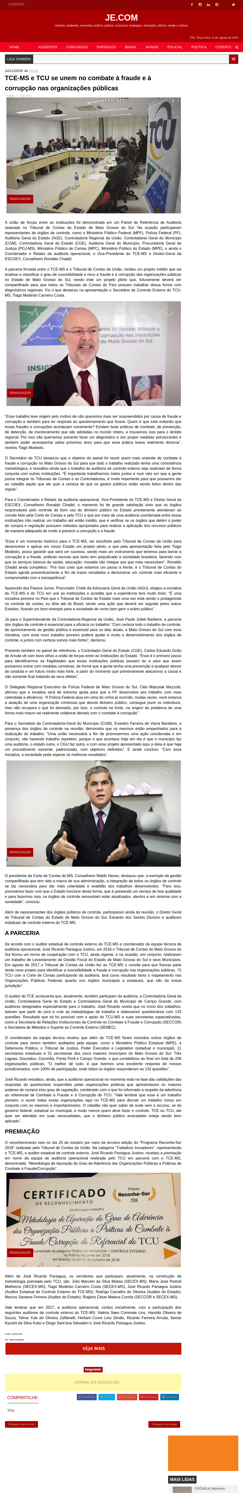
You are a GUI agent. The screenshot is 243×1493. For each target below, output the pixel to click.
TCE (22, 121)
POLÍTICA (198, 46)
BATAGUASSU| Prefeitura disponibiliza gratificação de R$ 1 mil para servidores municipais (214, 187)
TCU (28, 121)
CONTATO (16, 4)
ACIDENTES (47, 46)
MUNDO (152, 46)
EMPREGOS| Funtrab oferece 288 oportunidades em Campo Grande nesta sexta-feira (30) (216, 277)
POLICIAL (174, 46)
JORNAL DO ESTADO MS (88, 1427)
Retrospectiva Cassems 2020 (216, 157)
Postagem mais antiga (146, 1473)
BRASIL (131, 46)
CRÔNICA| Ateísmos (209, 128)
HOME (14, 46)
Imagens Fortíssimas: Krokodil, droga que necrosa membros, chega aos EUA (215, 247)
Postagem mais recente (21, 1473)
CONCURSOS (77, 46)
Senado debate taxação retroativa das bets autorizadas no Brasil (211, 216)
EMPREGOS (106, 46)
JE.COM (121, 17)
